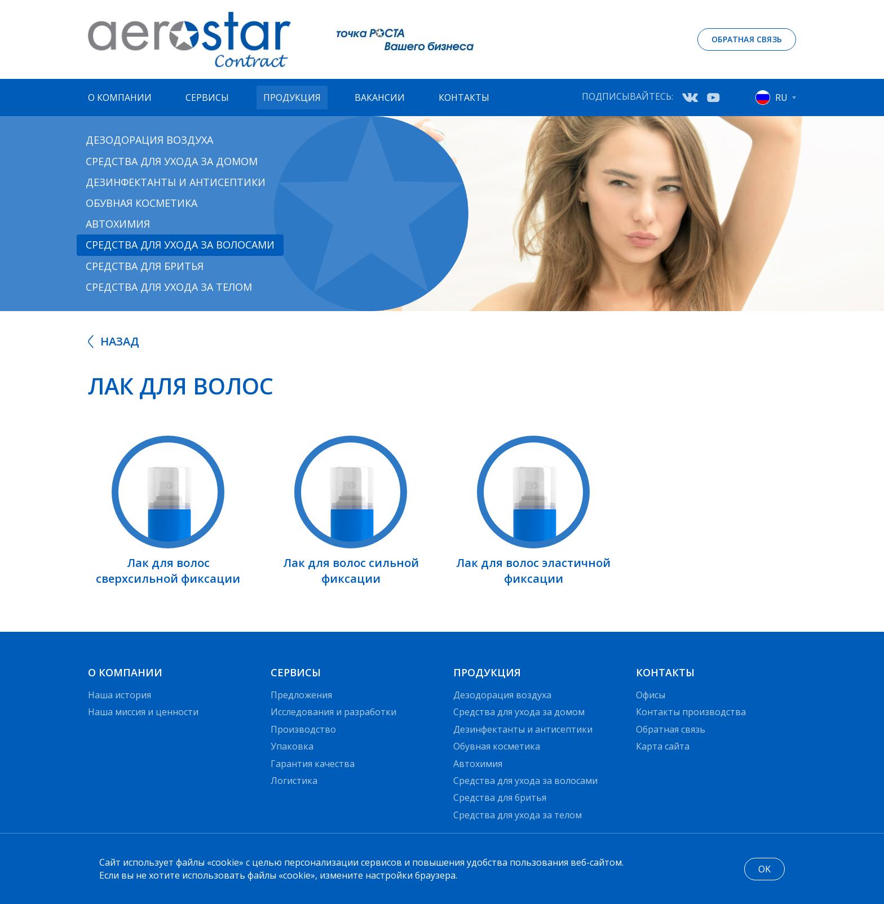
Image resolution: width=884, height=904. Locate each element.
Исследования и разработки (333, 712)
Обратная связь (746, 39)
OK (764, 869)
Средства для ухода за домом (172, 161)
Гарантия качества (313, 763)
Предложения (301, 695)
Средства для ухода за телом (169, 287)
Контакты (464, 97)
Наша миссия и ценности (143, 712)
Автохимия (118, 224)
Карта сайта (662, 746)
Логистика (294, 780)
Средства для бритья (145, 266)
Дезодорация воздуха (149, 140)
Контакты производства (691, 712)
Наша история (119, 695)
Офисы (650, 695)
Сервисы (207, 97)
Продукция (292, 97)
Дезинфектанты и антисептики (176, 182)
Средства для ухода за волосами (180, 244)
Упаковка (292, 746)
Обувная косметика (141, 203)
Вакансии (380, 97)
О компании (120, 97)
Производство (303, 729)
